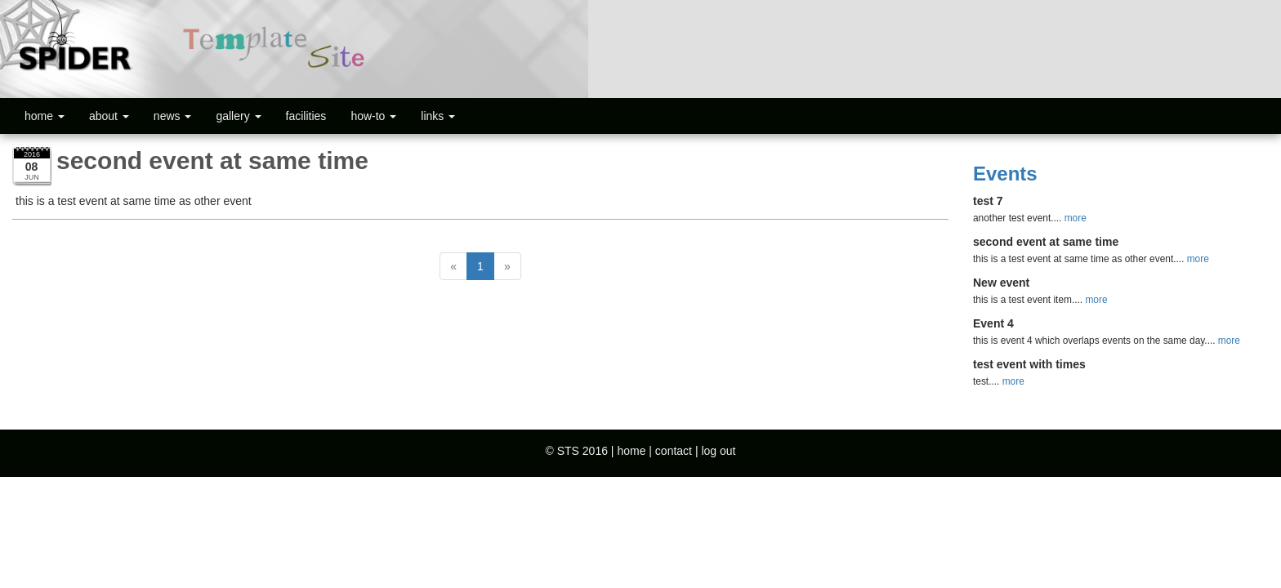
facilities (306, 115)
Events (1005, 174)
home (45, 115)
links (438, 115)
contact (673, 450)
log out (718, 450)
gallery (238, 115)
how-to (373, 115)
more (1076, 218)
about (109, 115)
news (173, 115)
